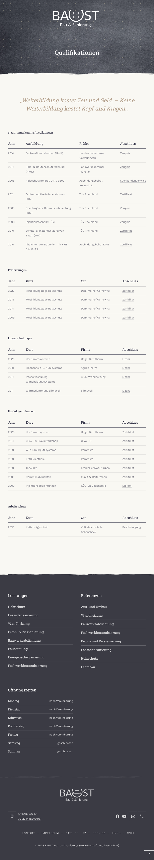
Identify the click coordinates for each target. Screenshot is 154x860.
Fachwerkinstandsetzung (27, 665)
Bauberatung (18, 649)
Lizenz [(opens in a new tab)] (126, 359)
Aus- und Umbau (94, 607)
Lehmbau (88, 667)
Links (116, 833)
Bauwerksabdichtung (24, 640)
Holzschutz (16, 607)
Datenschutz (76, 833)
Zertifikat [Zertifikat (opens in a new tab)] (128, 290)
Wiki (130, 833)
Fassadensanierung (23, 615)
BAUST (49, 845)
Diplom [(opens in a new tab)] (127, 485)
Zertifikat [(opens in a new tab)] (126, 194)
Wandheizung (19, 623)
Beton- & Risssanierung (26, 632)
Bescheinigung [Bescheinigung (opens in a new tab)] (131, 527)
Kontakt (28, 833)
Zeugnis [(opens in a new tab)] (125, 153)
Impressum (50, 833)
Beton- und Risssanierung (101, 641)
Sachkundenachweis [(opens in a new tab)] (133, 180)
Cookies (99, 833)
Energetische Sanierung (26, 657)
